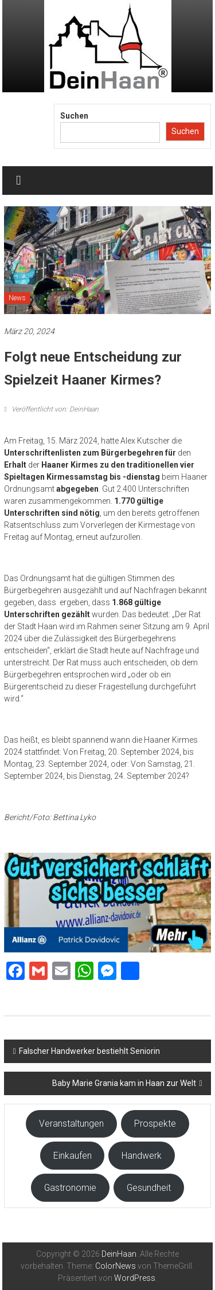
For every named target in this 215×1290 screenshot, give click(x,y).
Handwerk (142, 1155)
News (17, 298)
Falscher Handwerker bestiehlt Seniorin (89, 1051)
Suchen (74, 115)
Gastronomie (70, 1187)
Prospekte (155, 1123)
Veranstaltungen (71, 1123)
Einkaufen (72, 1155)
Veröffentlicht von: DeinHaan (54, 409)
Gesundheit (149, 1187)
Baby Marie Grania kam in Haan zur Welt (124, 1083)
